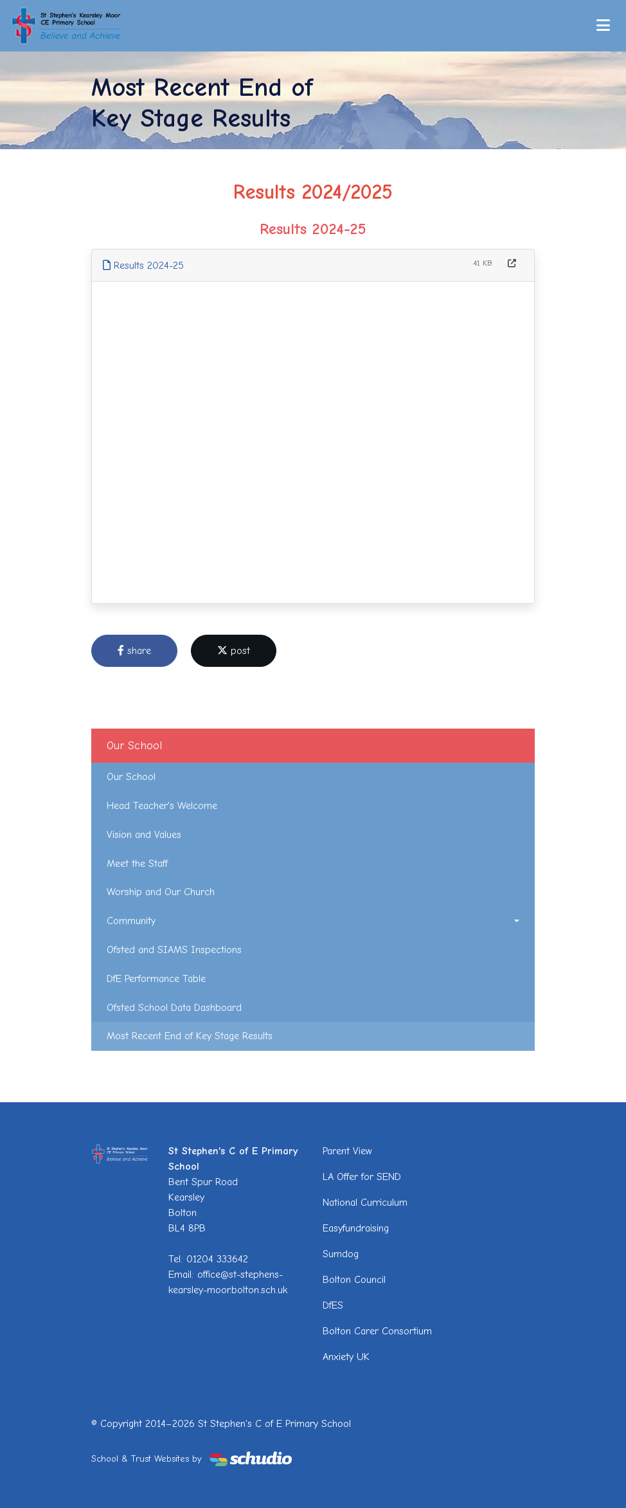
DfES (333, 1305)
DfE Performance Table (156, 979)
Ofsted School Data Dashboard (174, 1007)
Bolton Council (354, 1279)
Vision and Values (144, 834)
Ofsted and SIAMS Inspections (174, 950)
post (233, 651)
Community (131, 921)
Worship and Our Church (161, 892)
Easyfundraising (356, 1228)
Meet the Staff (137, 863)
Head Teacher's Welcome (162, 806)
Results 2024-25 (143, 265)
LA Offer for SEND (362, 1177)
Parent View (347, 1151)
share (134, 651)
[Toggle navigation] (603, 25)
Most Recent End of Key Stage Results (190, 1036)
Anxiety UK (346, 1357)
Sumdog (341, 1254)
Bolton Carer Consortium (377, 1331)
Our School (131, 777)
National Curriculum (365, 1202)
